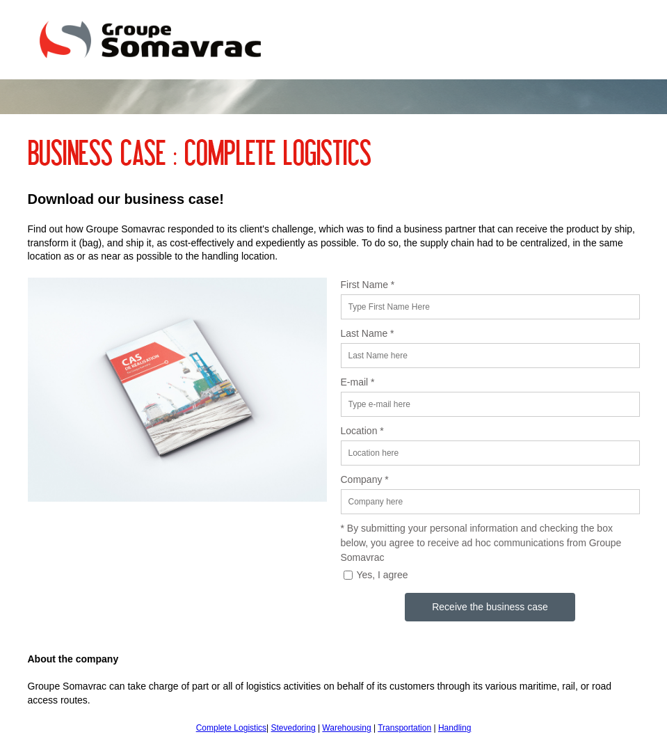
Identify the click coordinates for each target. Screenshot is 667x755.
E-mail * (358, 382)
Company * (365, 479)
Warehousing (346, 728)
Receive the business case (490, 606)
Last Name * (367, 333)
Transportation (404, 728)
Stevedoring (293, 728)
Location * (362, 430)
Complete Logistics (231, 728)
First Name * (368, 284)
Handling (454, 728)
